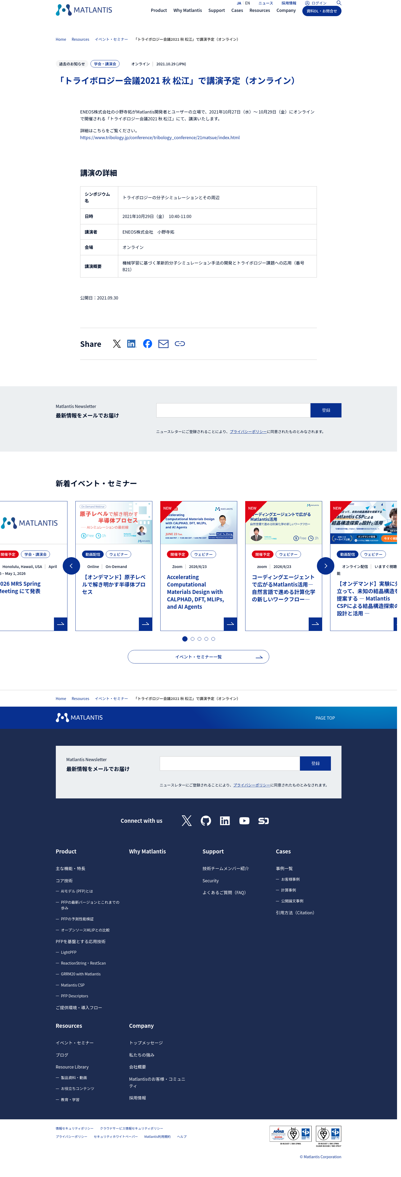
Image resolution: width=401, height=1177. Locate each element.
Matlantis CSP (73, 985)
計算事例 (288, 890)
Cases (283, 851)
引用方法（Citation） (296, 912)
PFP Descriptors (74, 995)
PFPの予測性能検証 (77, 918)
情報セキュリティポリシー (75, 1128)
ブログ (62, 1055)
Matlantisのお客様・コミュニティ (157, 1082)
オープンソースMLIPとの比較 (85, 930)
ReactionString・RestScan (83, 963)
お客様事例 (290, 879)
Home (61, 39)
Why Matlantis (147, 851)
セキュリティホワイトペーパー (116, 1136)
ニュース (265, 7)
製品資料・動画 (74, 1077)
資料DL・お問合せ (322, 20)
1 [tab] (184, 638)
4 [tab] (206, 639)
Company (141, 1026)
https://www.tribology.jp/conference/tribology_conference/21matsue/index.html (160, 137)
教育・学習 (70, 1099)
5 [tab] (213, 639)
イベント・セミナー (111, 39)
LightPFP (69, 952)
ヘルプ (181, 1136)
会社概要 (137, 1067)
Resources (80, 39)
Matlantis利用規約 (157, 1136)
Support (213, 851)
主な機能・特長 (70, 868)
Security (211, 880)
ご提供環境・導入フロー (79, 1007)
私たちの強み (141, 1055)
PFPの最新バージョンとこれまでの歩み (90, 905)
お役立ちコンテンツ (77, 1088)
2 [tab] (193, 639)
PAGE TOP (325, 718)
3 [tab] (200, 639)
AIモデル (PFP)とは (77, 891)
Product (66, 851)
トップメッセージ (146, 1042)
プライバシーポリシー (248, 431)
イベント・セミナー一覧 (198, 656)
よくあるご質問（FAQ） (226, 892)
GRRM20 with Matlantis (81, 973)
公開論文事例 (292, 900)
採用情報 (289, 7)
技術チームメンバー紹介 (226, 868)
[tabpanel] (198, 566)
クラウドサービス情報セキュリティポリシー (131, 1128)
